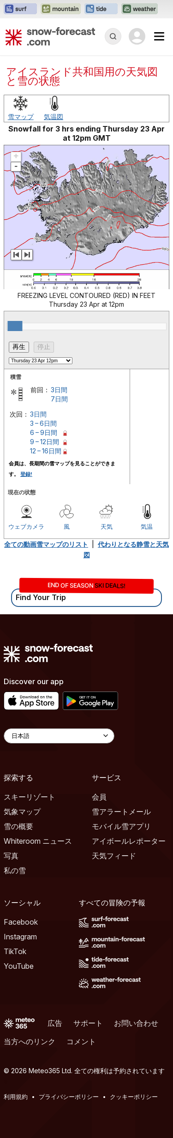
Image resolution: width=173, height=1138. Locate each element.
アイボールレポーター (129, 841)
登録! (26, 474)
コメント (81, 1041)
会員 (99, 796)
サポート (88, 1023)
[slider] (14, 326)
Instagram (20, 936)
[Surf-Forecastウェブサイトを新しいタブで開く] (20, 9)
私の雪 (15, 870)
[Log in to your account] (137, 36)
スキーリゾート (29, 796)
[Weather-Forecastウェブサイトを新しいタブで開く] (139, 9)
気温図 (53, 116)
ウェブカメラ (26, 526)
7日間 (59, 399)
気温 (147, 526)
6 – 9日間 (43, 432)
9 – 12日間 (44, 442)
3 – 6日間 (43, 423)
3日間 (59, 390)
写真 (11, 855)
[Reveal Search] (113, 36)
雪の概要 (18, 826)
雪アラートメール (121, 811)
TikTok (15, 951)
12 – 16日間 (45, 451)
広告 (55, 1023)
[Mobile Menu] (159, 36)
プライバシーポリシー (69, 1096)
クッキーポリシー (134, 1096)
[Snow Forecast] (50, 36)
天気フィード (114, 855)
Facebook (21, 921)
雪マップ (21, 116)
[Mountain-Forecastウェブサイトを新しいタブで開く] (61, 9)
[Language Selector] (59, 735)
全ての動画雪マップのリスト (46, 544)
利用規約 (16, 1096)
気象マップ (22, 811)
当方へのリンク (29, 1041)
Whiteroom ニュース (38, 841)
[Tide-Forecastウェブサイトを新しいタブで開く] (101, 9)
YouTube (19, 966)
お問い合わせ (136, 1023)
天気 (107, 526)
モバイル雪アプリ (121, 826)
